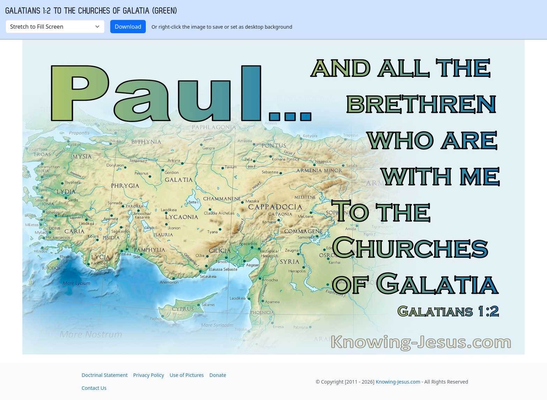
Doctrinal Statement (105, 375)
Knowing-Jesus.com (398, 381)
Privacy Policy (148, 375)
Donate (217, 375)
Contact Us (94, 388)
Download (128, 26)
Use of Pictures (187, 375)
